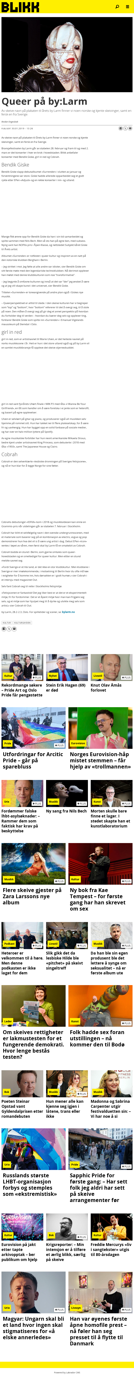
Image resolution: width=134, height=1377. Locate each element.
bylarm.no (68, 612)
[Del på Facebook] (120, 128)
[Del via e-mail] (130, 128)
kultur (7, 622)
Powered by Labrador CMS (67, 1372)
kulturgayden (22, 622)
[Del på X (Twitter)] (125, 128)
